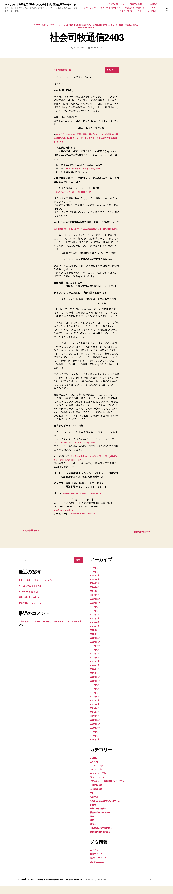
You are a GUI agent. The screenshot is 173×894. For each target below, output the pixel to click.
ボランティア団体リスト (146, 8)
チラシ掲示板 (151, 4)
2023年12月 (96, 606)
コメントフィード (100, 866)
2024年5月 (95, 591)
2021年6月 (95, 704)
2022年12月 (96, 646)
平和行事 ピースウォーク (33, 611)
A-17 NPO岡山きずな (30, 599)
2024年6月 (95, 587)
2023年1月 (95, 642)
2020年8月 (95, 743)
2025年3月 (95, 579)
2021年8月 (95, 696)
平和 (92, 800)
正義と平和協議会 (134, 29)
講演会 (76, 32)
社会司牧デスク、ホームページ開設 (38, 629)
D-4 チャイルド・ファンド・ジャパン (39, 588)
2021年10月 (96, 689)
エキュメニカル (98, 773)
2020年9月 (95, 739)
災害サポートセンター (102, 820)
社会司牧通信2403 (64, 74)
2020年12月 (96, 728)
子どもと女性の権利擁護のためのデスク (80, 29)
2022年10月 (96, 653)
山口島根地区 (97, 793)
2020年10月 (96, 735)
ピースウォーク (125, 8)
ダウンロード (112, 75)
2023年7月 (95, 622)
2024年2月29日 (97, 52)
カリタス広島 (97, 777)
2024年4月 (95, 595)
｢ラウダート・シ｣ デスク (145, 14)
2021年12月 (96, 681)
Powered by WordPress (102, 887)
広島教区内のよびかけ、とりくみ (112, 29)
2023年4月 (95, 630)
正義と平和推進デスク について (126, 11)
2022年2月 (95, 673)
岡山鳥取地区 (97, 797)
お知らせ (44, 29)
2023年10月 (96, 610)
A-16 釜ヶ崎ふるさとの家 (32, 593)
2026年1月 (95, 575)
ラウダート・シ (56, 29)
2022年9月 (95, 657)
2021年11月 (96, 685)
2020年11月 (96, 731)
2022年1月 (95, 677)
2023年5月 (95, 626)
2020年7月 (95, 747)
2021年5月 (95, 708)
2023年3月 (95, 634)
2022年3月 (95, 669)
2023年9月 (95, 614)
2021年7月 (95, 700)
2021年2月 (95, 720)
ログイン (95, 858)
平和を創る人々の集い (30, 605)
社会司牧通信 (151, 11)
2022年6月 (95, 665)
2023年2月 (95, 638)
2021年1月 (95, 724)
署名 (92, 824)
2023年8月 (95, 618)
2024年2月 (95, 599)
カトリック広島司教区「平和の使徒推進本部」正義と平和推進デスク (43, 6)
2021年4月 (95, 712)
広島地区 (94, 804)
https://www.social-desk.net (85, 522)
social (82, 52)
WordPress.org (98, 870)
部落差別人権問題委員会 (103, 836)
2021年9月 (95, 692)
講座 (92, 828)
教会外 (93, 812)
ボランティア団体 (99, 781)
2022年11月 (96, 649)
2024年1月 (95, 603)
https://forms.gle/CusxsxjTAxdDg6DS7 (86, 173)
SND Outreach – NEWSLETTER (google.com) (78, 451)
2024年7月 (95, 583)
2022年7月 (95, 661)
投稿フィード (97, 862)
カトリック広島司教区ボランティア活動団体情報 (120, 4)
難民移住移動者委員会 (90, 32)
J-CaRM (35, 29)
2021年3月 (95, 716)
